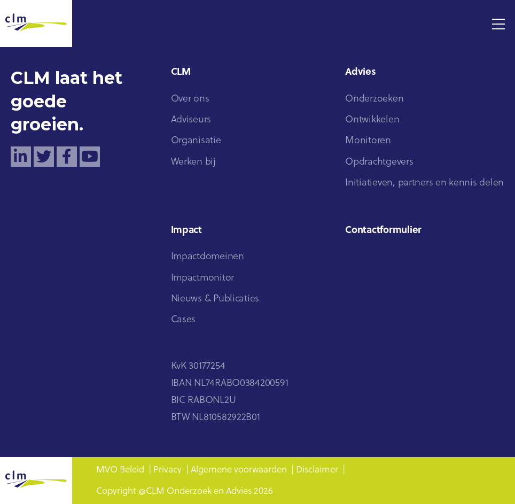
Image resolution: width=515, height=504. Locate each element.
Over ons (190, 99)
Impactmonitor (203, 278)
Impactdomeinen (207, 256)
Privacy (167, 470)
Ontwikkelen (372, 120)
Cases (183, 319)
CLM (181, 72)
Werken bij (193, 162)
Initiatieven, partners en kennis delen (424, 183)
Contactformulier (383, 230)
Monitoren (368, 140)
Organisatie (196, 140)
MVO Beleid (120, 470)
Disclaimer (317, 470)
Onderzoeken (374, 99)
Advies (360, 72)
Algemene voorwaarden (239, 470)
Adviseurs (191, 120)
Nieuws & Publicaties (215, 299)
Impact (186, 230)
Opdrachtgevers (379, 162)
